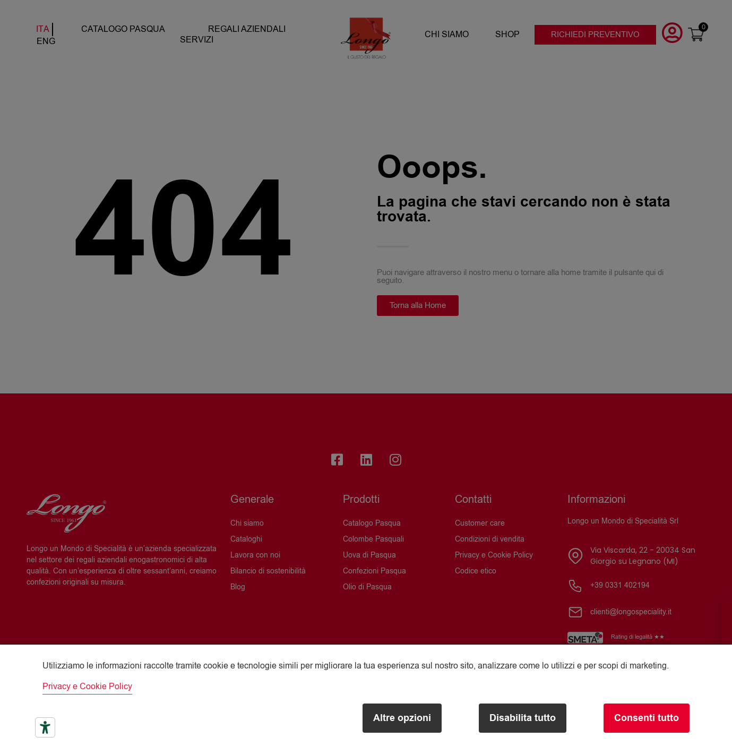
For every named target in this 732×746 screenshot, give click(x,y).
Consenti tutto (646, 718)
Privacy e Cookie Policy (87, 686)
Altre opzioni (402, 718)
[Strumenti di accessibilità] (45, 727)
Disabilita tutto (522, 718)
